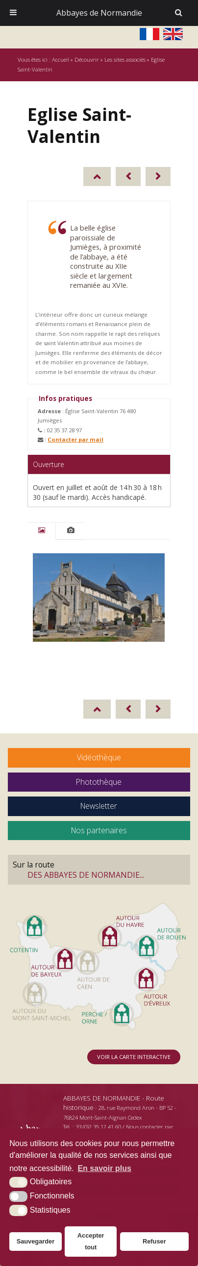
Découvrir (86, 59)
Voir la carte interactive (134, 1056)
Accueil (60, 59)
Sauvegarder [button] (36, 1241)
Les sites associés (125, 59)
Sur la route (99, 869)
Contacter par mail (75, 439)
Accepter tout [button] (90, 1241)
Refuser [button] (154, 1241)
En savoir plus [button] (104, 1168)
